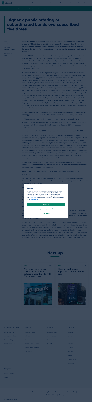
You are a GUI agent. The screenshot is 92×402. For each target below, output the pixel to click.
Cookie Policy (32, 197)
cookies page (34, 199)
